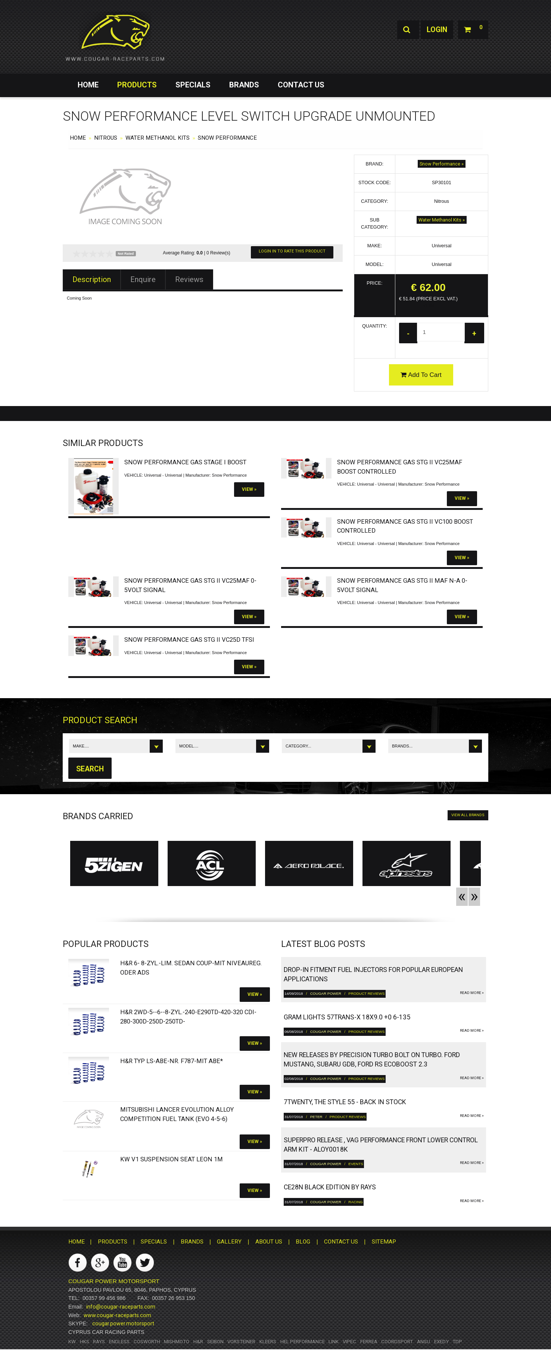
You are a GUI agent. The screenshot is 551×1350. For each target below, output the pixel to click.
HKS (84, 1342)
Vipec (349, 1342)
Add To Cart (421, 374)
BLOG (303, 1242)
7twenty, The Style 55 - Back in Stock (345, 1102)
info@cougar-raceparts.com (120, 1307)
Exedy (441, 1342)
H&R (198, 1342)
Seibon (215, 1342)
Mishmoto (176, 1342)
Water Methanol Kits (157, 137)
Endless (119, 1342)
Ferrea (368, 1342)
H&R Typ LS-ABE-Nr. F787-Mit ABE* (171, 1061)
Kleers (267, 1342)
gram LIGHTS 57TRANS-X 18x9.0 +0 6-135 (347, 1017)
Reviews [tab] (189, 279)
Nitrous (105, 137)
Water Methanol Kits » (441, 220)
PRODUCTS (137, 84)
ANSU (423, 1342)
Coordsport (397, 1342)
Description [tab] (91, 279)
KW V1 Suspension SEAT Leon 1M (171, 1160)
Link (334, 1342)
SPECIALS (193, 84)
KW (72, 1342)
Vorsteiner (241, 1342)
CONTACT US (301, 84)
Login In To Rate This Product (292, 251)
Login (435, 29)
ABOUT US (268, 1242)
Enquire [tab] (143, 279)
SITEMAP (384, 1242)
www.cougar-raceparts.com (117, 1316)
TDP (457, 1342)
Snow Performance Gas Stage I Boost (185, 462)
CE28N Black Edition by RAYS (330, 1187)
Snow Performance (227, 137)
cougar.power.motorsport (123, 1324)
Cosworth (147, 1342)
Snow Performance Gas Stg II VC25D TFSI (189, 640)
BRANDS (244, 84)
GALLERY (229, 1242)
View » (249, 489)
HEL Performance (302, 1342)
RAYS (99, 1342)
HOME (88, 84)
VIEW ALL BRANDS (468, 816)
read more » (472, 993)
